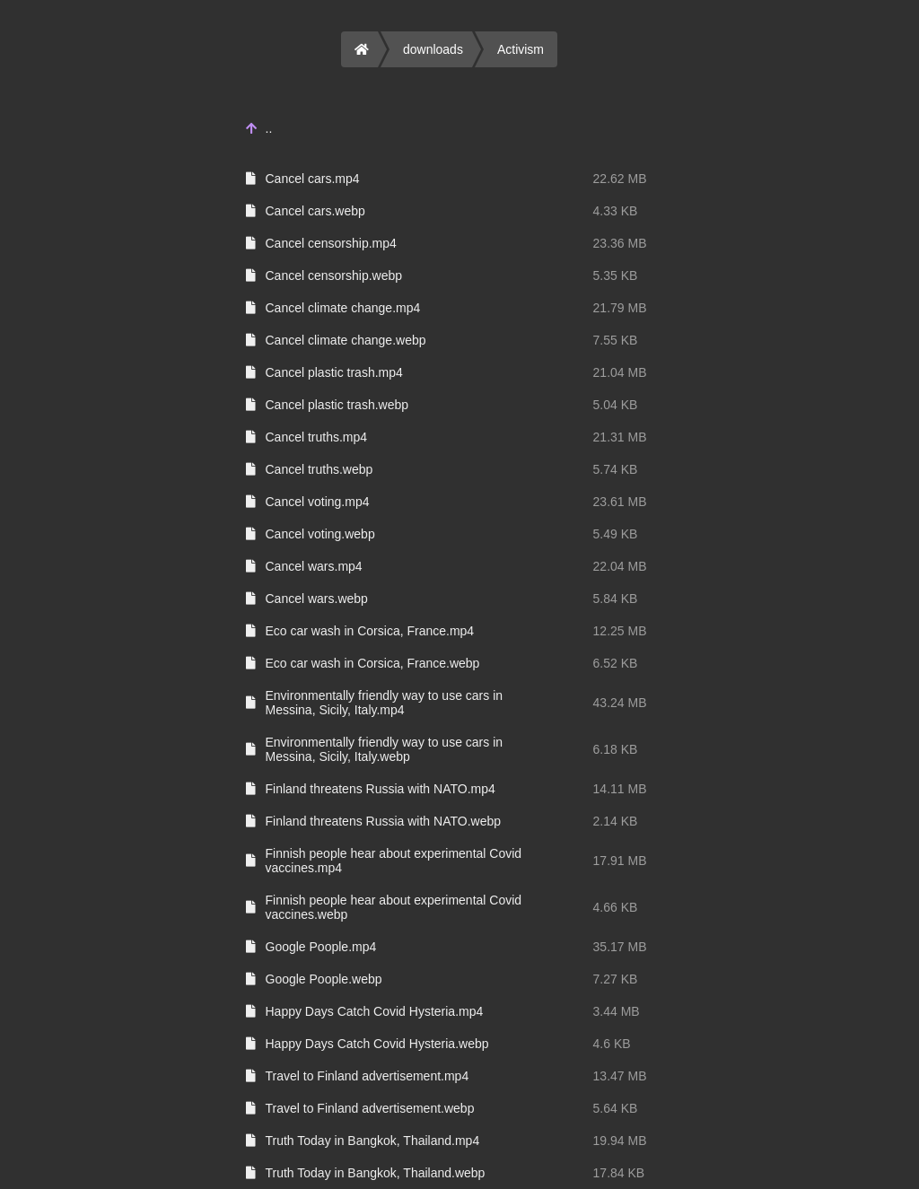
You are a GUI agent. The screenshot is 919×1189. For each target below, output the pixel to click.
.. (269, 128)
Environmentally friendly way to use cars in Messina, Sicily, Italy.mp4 (384, 702)
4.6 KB (612, 1043)
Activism (520, 49)
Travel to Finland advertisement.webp (370, 1108)
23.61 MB (620, 501)
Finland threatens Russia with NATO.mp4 (380, 789)
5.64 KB (615, 1108)
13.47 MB (620, 1076)
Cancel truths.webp (319, 469)
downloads (433, 49)
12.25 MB (620, 631)
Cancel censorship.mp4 (331, 243)
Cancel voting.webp (320, 534)
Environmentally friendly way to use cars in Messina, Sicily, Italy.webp (384, 749)
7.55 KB (615, 340)
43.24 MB (620, 702)
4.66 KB (615, 907)
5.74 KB (615, 469)
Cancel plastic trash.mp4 (334, 372)
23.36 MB (620, 243)
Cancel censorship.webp (334, 275)
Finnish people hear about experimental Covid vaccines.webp (394, 907)
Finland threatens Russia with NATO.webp (384, 821)
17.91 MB (620, 860)
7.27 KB (615, 979)
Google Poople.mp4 (321, 947)
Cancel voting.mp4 (318, 501)
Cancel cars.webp (315, 211)
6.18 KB (615, 749)
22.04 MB (620, 566)
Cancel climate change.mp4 (343, 308)
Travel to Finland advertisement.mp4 (367, 1076)
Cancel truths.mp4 (317, 437)
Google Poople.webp (324, 979)
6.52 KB (615, 663)
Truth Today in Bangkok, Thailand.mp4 (373, 1140)
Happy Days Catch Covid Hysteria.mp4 (375, 1011)
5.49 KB (615, 534)
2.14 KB (615, 821)
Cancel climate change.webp (346, 340)
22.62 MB (620, 178)
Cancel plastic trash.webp (337, 405)
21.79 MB (620, 308)
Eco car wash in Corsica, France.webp (373, 663)
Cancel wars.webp (317, 598)
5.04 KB (615, 405)
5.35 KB (615, 275)
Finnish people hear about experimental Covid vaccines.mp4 (394, 860)
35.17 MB (620, 947)
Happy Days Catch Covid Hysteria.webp (377, 1043)
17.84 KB (619, 1173)
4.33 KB (615, 211)
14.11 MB (620, 789)
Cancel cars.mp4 (313, 178)
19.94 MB (620, 1140)
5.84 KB (615, 598)
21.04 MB (620, 372)
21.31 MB (620, 437)
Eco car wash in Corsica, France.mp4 (370, 631)
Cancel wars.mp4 (314, 566)
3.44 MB (616, 1011)
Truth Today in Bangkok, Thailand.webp (376, 1173)
